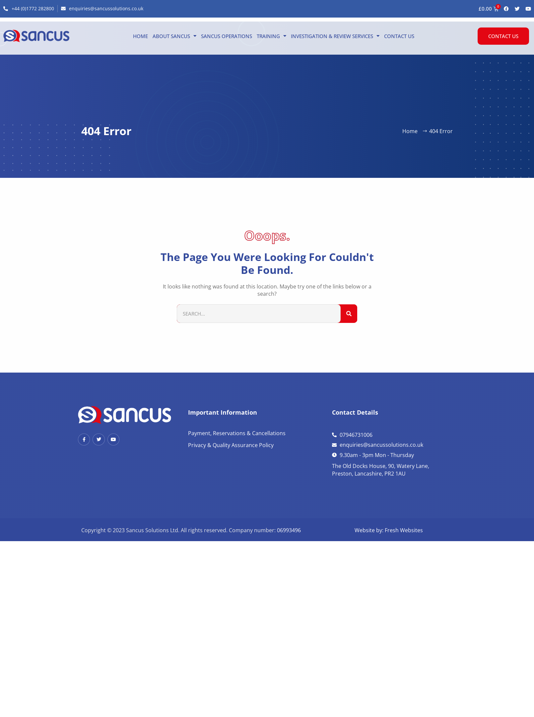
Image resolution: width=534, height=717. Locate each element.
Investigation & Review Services (335, 36)
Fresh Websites (404, 530)
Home (140, 36)
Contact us (399, 36)
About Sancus (174, 36)
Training (271, 36)
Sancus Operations (226, 36)
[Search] (349, 313)
